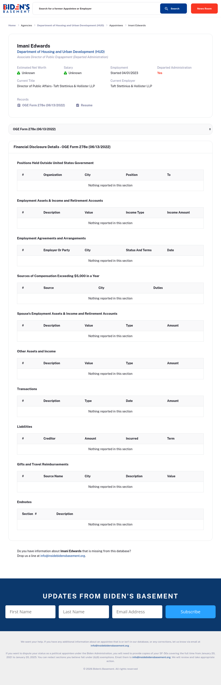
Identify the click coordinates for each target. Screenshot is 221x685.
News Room (204, 8)
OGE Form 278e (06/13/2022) (43, 105)
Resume (87, 105)
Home (12, 25)
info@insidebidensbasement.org (62, 556)
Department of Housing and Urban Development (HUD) (70, 25)
